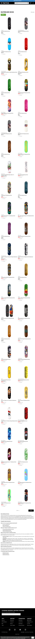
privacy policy (23, 638)
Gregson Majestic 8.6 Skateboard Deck (9, 106)
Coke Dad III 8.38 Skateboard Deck (26, 24)
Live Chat (28, 623)
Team (3, 625)
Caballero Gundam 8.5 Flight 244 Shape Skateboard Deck (9, 251)
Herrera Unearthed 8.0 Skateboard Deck (26, 229)
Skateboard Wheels (6, 553)
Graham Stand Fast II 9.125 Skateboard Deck (9, 209)
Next (31, 510)
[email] (11, 614)
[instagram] (9, 629)
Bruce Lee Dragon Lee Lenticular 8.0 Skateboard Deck (9, 394)
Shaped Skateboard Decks (7, 530)
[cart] (30, 3)
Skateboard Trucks (6, 552)
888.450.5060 (29, 620)
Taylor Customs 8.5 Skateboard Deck (26, 394)
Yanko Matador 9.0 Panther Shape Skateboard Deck (9, 414)
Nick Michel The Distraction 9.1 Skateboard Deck (9, 455)
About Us (3, 620)
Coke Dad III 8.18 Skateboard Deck (9, 127)
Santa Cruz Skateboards (6, 526)
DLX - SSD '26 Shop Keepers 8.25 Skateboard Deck (26, 209)
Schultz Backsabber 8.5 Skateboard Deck (26, 496)
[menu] (33, 3)
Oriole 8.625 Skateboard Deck (9, 352)
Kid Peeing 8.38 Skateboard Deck (26, 66)
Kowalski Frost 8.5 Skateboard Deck (9, 435)
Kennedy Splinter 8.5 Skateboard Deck (26, 311)
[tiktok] (15, 629)
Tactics (5, 3)
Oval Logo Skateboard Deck (9, 25)
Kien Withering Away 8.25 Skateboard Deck (26, 476)
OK (32, 637)
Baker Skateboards (6, 525)
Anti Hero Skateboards (6, 524)
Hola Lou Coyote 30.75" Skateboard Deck (9, 311)
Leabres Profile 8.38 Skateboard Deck (26, 352)
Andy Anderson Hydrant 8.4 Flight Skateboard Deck (9, 66)
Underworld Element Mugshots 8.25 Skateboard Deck (26, 250)
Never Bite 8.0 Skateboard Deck (26, 435)
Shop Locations (29, 625)
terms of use (18, 638)
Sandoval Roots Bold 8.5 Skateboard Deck (9, 270)
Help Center (12, 620)
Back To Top (17, 634)
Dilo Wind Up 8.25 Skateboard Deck (26, 373)
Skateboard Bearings (6, 554)
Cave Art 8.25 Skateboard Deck (26, 455)
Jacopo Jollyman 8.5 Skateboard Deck (26, 291)
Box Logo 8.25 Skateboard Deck (26, 168)
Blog (2, 623)
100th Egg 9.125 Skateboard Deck (9, 189)
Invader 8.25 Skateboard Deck (9, 496)
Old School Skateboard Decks (7, 531)
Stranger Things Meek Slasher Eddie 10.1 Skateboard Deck (9, 168)
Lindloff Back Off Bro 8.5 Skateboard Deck (9, 476)
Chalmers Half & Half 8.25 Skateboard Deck (9, 291)
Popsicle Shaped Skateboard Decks (8, 529)
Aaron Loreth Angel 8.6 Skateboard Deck (26, 332)
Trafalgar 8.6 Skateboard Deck (9, 45)
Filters (3, 14)
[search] (22, 3)
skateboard (17, 516)
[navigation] (17, 511)
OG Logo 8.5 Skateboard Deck (9, 373)
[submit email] (19, 614)
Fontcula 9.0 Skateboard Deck (26, 414)
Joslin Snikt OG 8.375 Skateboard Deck (26, 86)
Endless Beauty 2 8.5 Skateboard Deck (26, 147)
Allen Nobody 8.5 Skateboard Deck (26, 127)
